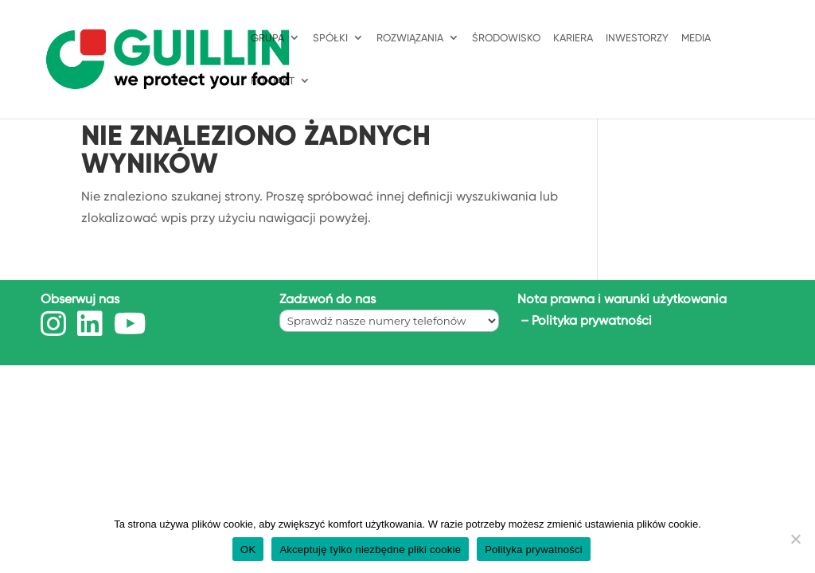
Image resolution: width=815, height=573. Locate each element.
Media (696, 38)
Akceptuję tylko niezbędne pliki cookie (370, 549)
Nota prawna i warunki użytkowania (622, 298)
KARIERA (573, 38)
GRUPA (267, 38)
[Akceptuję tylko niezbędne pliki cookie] (795, 539)
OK (247, 549)
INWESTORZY (637, 38)
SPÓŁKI (330, 38)
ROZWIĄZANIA (409, 38)
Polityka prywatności (592, 320)
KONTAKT (272, 81)
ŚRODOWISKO (506, 38)
